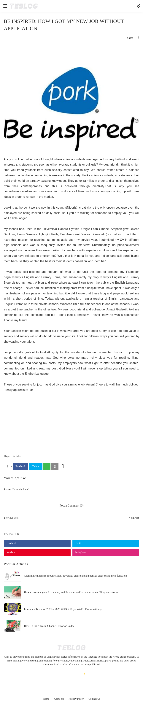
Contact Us (94, 698)
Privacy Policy (76, 698)
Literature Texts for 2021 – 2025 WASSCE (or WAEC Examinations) (62, 609)
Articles (17, 456)
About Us (59, 698)
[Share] (136, 38)
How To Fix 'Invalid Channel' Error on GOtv (49, 625)
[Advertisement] (71, 55)
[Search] (139, 6)
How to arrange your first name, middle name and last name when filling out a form (71, 592)
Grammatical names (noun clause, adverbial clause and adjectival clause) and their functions (75, 575)
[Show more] (62, 466)
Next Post (134, 517)
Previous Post (11, 517)
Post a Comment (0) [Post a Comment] (71, 505)
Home (46, 698)
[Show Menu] (5, 6)
